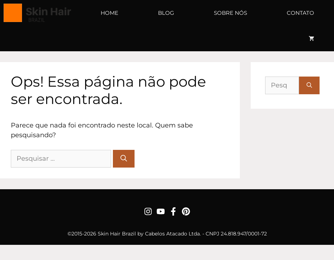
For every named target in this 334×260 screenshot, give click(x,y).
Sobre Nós (230, 12)
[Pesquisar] (124, 159)
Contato (300, 12)
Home (109, 12)
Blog (166, 12)
